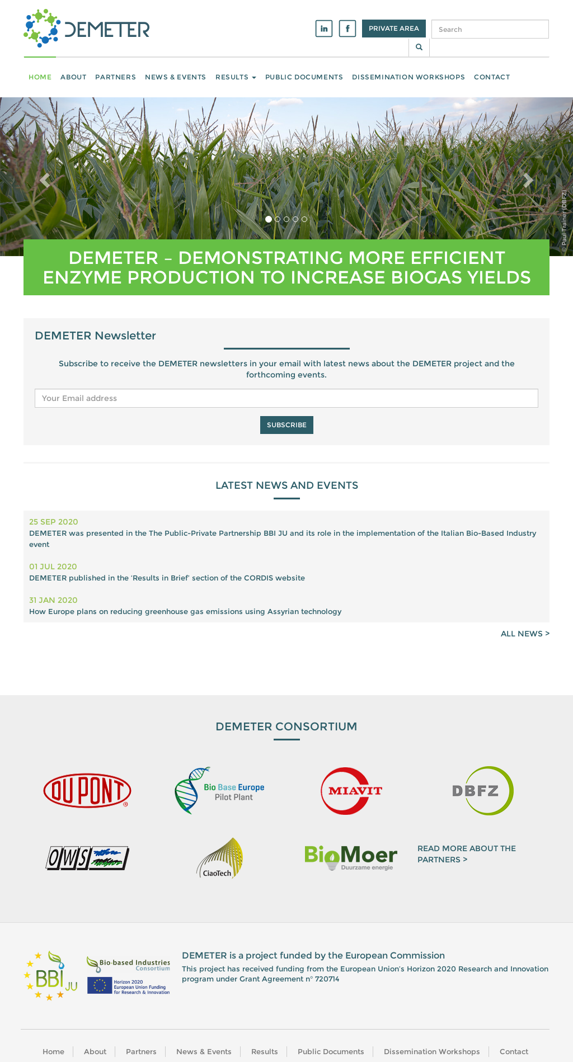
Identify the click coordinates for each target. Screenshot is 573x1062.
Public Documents (304, 77)
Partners (115, 77)
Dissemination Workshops (408, 77)
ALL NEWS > (525, 634)
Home (40, 77)
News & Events (175, 77)
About (73, 77)
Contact (492, 77)
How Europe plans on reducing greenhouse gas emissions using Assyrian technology (185, 611)
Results (235, 77)
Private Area (394, 28)
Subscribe (287, 425)
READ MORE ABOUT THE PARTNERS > (466, 854)
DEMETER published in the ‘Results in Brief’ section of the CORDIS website (167, 577)
